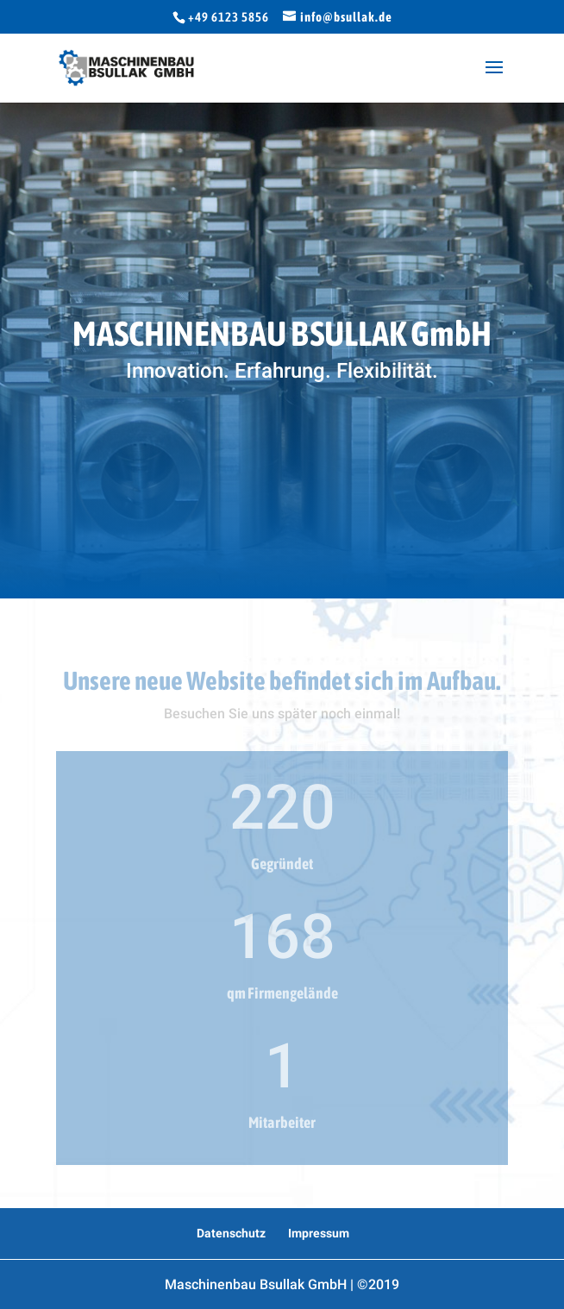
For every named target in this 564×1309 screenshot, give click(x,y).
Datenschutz (231, 1233)
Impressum (318, 1233)
